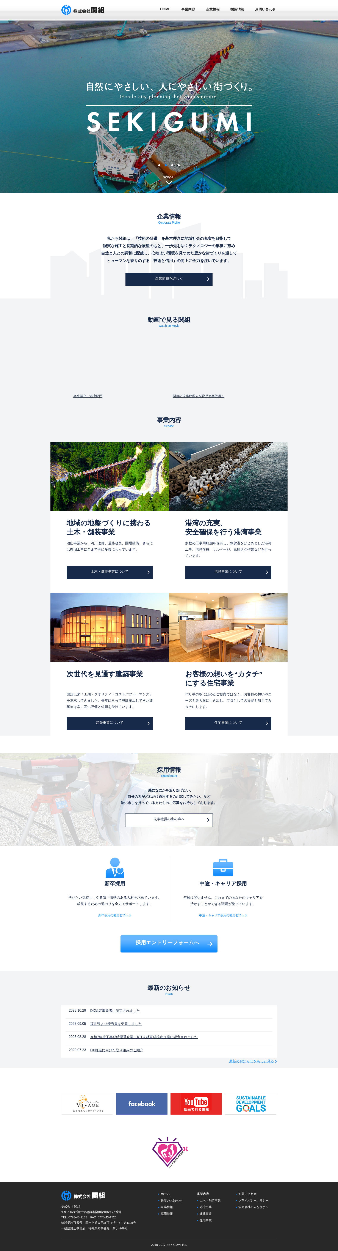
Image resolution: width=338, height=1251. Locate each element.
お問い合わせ (246, 1194)
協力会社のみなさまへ (252, 1207)
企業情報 (165, 1207)
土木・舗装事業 (209, 1200)
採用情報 (165, 1213)
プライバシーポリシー (252, 1200)
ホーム (164, 1194)
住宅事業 (204, 1220)
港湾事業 (204, 1207)
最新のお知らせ (170, 1200)
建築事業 (204, 1213)
